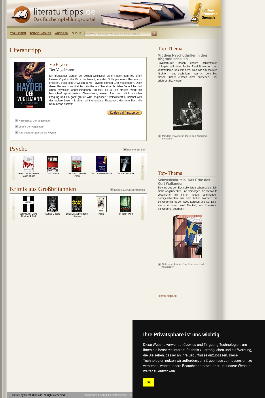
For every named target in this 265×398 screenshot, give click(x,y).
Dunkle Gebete (52, 214)
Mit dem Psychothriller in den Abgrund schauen (184, 137)
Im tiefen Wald (126, 214)
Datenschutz (119, 394)
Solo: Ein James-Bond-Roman (77, 215)
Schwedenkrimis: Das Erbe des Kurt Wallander (183, 265)
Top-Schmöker (40, 33)
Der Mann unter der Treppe (77, 174)
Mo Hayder (58, 64)
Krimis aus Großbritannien (128, 189)
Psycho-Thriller (134, 149)
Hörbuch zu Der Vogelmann (34, 120)
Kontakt (104, 394)
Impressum (90, 394)
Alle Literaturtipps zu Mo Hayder (37, 132)
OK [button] (149, 382)
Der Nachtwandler (125, 173)
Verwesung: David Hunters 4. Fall (29, 215)
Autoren (61, 33)
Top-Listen (18, 33)
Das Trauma (53, 173)
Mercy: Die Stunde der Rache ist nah (28, 174)
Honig (101, 214)
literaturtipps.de (168, 295)
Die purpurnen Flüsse (101, 173)
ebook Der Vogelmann (31, 126)
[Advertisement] (63, 42)
